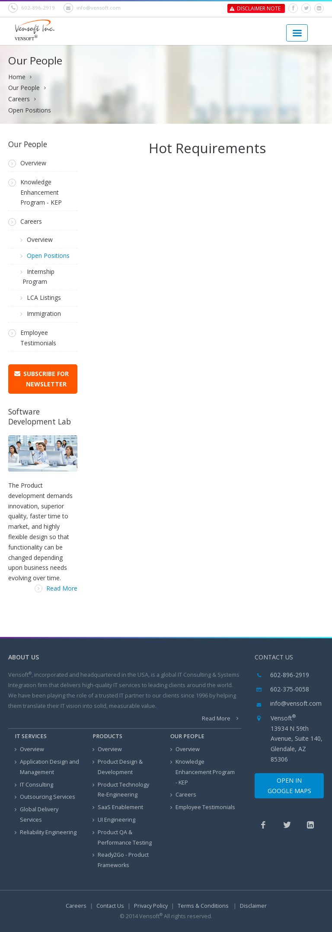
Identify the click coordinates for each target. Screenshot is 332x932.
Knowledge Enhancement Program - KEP (35, 192)
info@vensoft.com (92, 8)
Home (17, 77)
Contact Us (110, 906)
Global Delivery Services (36, 814)
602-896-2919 (31, 8)
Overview (27, 163)
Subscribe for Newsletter (46, 379)
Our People (24, 88)
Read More (56, 588)
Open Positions (29, 110)
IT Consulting (34, 785)
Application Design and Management (47, 767)
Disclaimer (253, 906)
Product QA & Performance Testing (122, 837)
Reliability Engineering (46, 833)
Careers (19, 99)
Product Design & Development (118, 767)
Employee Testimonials (32, 337)
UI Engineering (114, 820)
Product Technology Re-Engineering (121, 790)
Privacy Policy (151, 906)
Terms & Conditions (204, 906)
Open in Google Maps (289, 785)
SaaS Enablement (118, 807)
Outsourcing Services (45, 797)
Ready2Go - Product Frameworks (121, 860)
